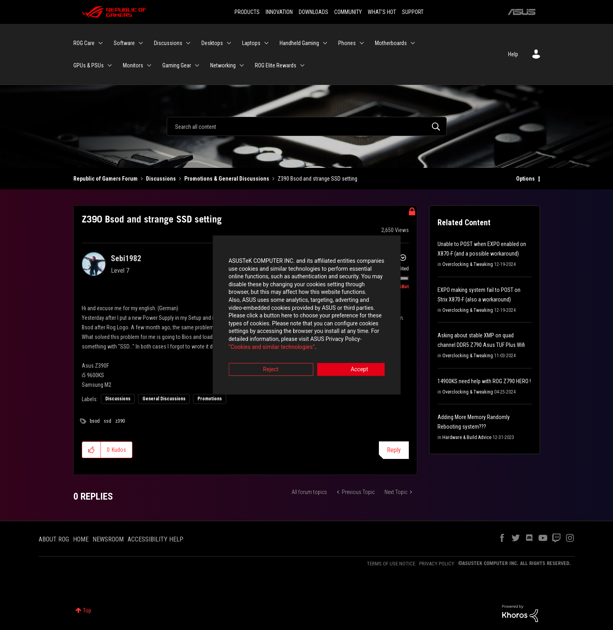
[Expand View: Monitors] (149, 65)
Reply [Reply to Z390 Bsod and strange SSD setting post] (394, 450)
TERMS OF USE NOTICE (391, 564)
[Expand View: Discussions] (188, 43)
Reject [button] (262, 359)
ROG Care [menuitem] (84, 43)
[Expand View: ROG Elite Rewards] (302, 65)
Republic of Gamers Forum (105, 178)
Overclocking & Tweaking (467, 264)
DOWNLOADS (313, 12)
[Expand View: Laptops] (266, 43)
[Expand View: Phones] (362, 43)
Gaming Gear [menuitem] (176, 65)
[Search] (307, 126)
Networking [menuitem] (223, 65)
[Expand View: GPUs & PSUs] (110, 65)
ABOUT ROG (54, 539)
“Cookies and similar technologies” (254, 336)
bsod (95, 421)
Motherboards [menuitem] (391, 43)
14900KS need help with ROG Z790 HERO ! (484, 381)
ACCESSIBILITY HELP (155, 539)
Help (513, 54)
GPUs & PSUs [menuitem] (88, 65)
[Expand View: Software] (141, 43)
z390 (120, 421)
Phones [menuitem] (347, 43)
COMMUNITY (348, 12)
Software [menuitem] (124, 43)
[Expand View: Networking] (242, 65)
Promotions (209, 399)
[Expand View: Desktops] (229, 43)
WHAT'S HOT (382, 12)
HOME (81, 539)
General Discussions (163, 399)
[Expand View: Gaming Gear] (197, 65)
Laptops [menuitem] (251, 43)
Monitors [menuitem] (133, 65)
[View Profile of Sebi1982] (126, 258)
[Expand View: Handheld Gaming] (325, 43)
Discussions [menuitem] (168, 43)
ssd (107, 421)
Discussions (161, 178)
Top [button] (87, 610)
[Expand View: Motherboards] (413, 43)
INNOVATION (279, 12)
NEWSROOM (108, 539)
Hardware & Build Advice (466, 437)
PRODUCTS (247, 12)
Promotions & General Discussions (226, 178)
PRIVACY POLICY (436, 564)
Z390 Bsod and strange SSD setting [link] (317, 178)
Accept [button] (351, 359)
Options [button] (525, 178)
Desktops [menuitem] (212, 43)
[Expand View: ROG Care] (100, 43)
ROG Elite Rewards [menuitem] (275, 65)
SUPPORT (413, 12)
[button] (91, 450)
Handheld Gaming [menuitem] (299, 43)
